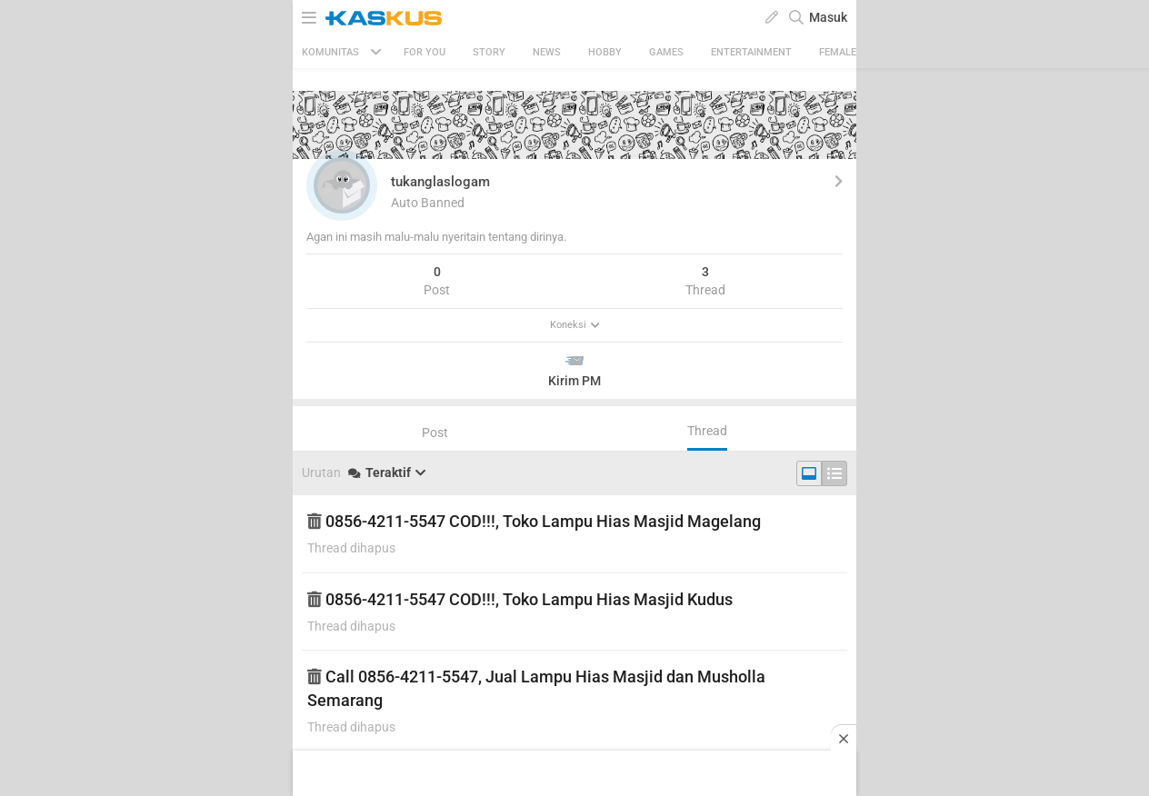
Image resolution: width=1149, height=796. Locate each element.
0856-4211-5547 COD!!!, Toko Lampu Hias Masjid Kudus (520, 599)
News (547, 52)
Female (837, 52)
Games (666, 52)
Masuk (828, 17)
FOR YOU (424, 52)
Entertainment (751, 52)
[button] (341, 185)
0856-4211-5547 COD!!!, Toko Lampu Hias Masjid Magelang (534, 521)
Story (489, 52)
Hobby (605, 52)
